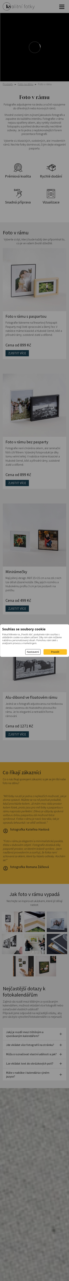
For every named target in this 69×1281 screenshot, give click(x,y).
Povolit (55, 652)
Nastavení (33, 652)
